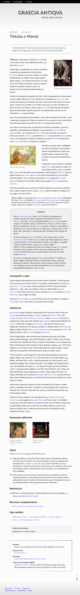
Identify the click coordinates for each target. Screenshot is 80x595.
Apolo (35, 175)
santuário (21, 299)
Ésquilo (13, 315)
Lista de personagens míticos (29, 520)
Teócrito (29, 332)
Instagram (8, 588)
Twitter (17, 588)
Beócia (22, 254)
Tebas (54, 138)
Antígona (13, 318)
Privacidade (22, 590)
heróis (15, 141)
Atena (54, 221)
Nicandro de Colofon (21, 240)
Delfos (48, 167)
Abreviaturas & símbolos (38, 517)
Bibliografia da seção (20, 517)
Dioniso (28, 136)
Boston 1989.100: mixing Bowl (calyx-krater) (28, 506)
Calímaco (37, 200)
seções (7, 2)
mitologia (13, 32)
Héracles (57, 130)
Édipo (64, 136)
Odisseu (63, 88)
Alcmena (54, 181)
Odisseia (41, 198)
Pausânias (62, 178)
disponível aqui (31, 496)
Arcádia (13, 75)
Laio (45, 136)
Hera (64, 99)
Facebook (26, 588)
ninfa (39, 60)
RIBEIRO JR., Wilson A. (22, 565)
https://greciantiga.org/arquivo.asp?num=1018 (30, 559)
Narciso (39, 133)
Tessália (53, 292)
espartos (21, 65)
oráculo (27, 175)
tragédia (51, 397)
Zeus (58, 99)
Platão (65, 327)
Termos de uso (10, 590)
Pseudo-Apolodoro (26, 216)
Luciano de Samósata (39, 329)
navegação (18, 2)
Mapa (30, 590)
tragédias (15, 312)
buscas (29, 2)
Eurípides (25, 318)
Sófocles (53, 315)
